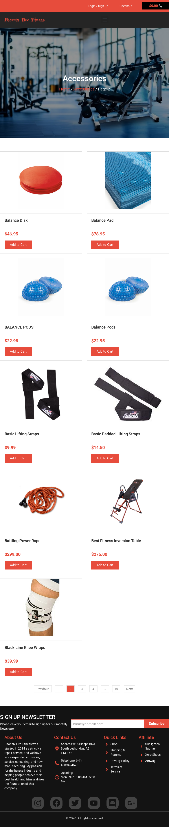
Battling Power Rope (22, 540)
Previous (43, 689)
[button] (104, 19)
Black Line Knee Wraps (25, 647)
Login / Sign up (98, 6)
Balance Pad (102, 220)
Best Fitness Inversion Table (116, 540)
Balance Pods (103, 327)
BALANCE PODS (19, 327)
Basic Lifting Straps (22, 434)
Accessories (84, 89)
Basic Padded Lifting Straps (115, 434)
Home (64, 89)
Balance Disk (16, 220)
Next (129, 689)
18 (117, 688)
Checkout (125, 6)
